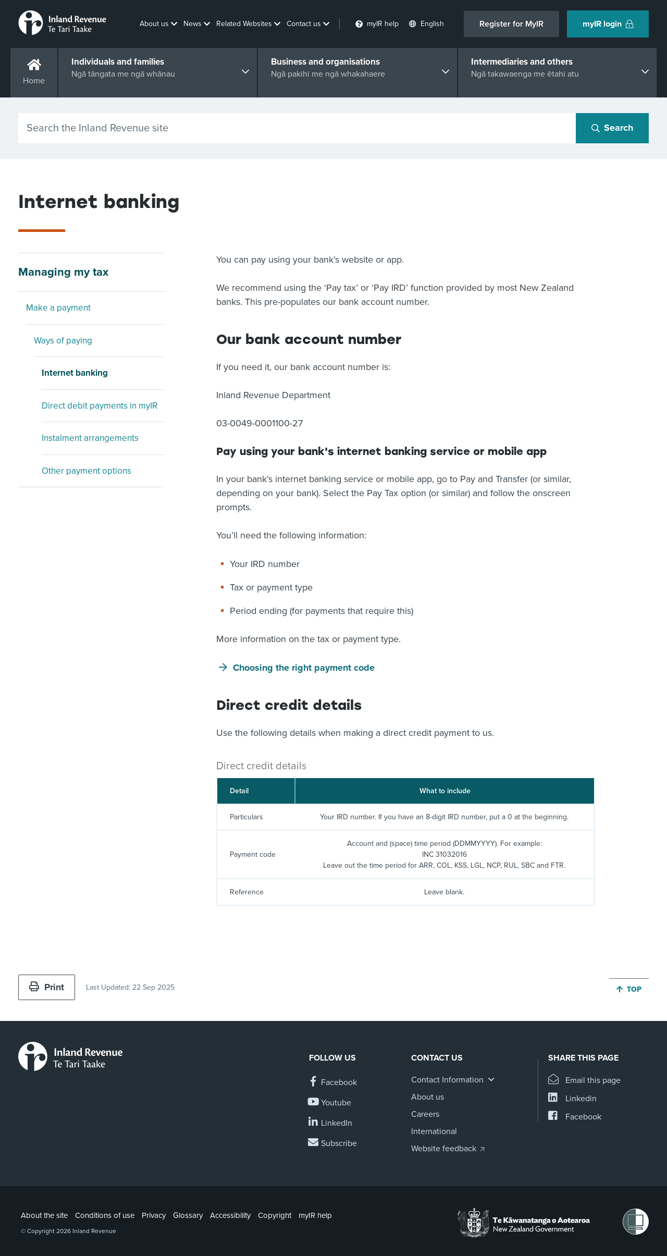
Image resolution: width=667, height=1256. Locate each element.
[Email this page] (584, 1080)
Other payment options (86, 470)
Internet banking (75, 372)
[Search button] (612, 128)
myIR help (315, 1215)
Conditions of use (104, 1215)
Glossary (188, 1215)
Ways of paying (63, 340)
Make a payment (58, 307)
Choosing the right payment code (304, 667)
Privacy (154, 1215)
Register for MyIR (511, 24)
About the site (44, 1215)
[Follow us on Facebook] (333, 1082)
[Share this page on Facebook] (574, 1117)
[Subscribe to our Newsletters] (333, 1143)
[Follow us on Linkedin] (330, 1123)
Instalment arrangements (90, 438)
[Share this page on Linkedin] (572, 1098)
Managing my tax (63, 272)
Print (46, 987)
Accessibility (230, 1215)
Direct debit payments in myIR (99, 405)
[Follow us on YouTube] (330, 1103)
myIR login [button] (608, 24)
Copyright (274, 1215)
